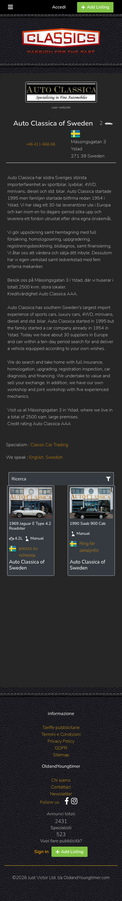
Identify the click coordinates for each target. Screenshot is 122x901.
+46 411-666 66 (40, 144)
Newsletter (61, 794)
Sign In (41, 852)
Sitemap (61, 755)
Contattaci (61, 787)
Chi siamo (61, 780)
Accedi (59, 7)
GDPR (61, 748)
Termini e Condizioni (61, 734)
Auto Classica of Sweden (53, 123)
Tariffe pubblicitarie (61, 727)
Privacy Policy (61, 741)
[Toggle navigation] (10, 6)
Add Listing (95, 7)
